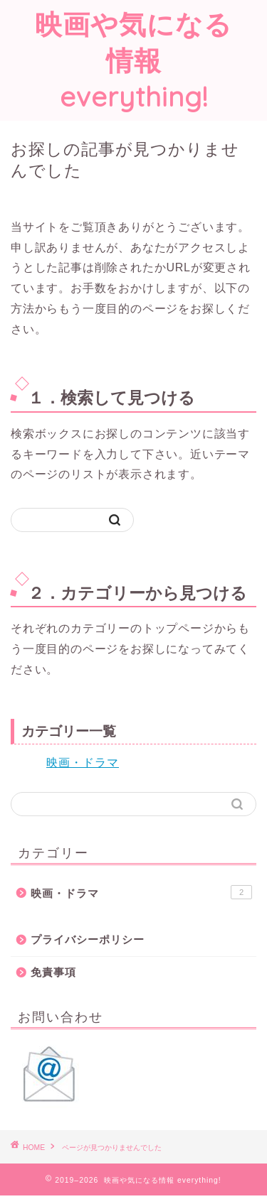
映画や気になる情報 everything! (133, 60)
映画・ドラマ (82, 762)
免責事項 (53, 972)
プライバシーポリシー (88, 939)
